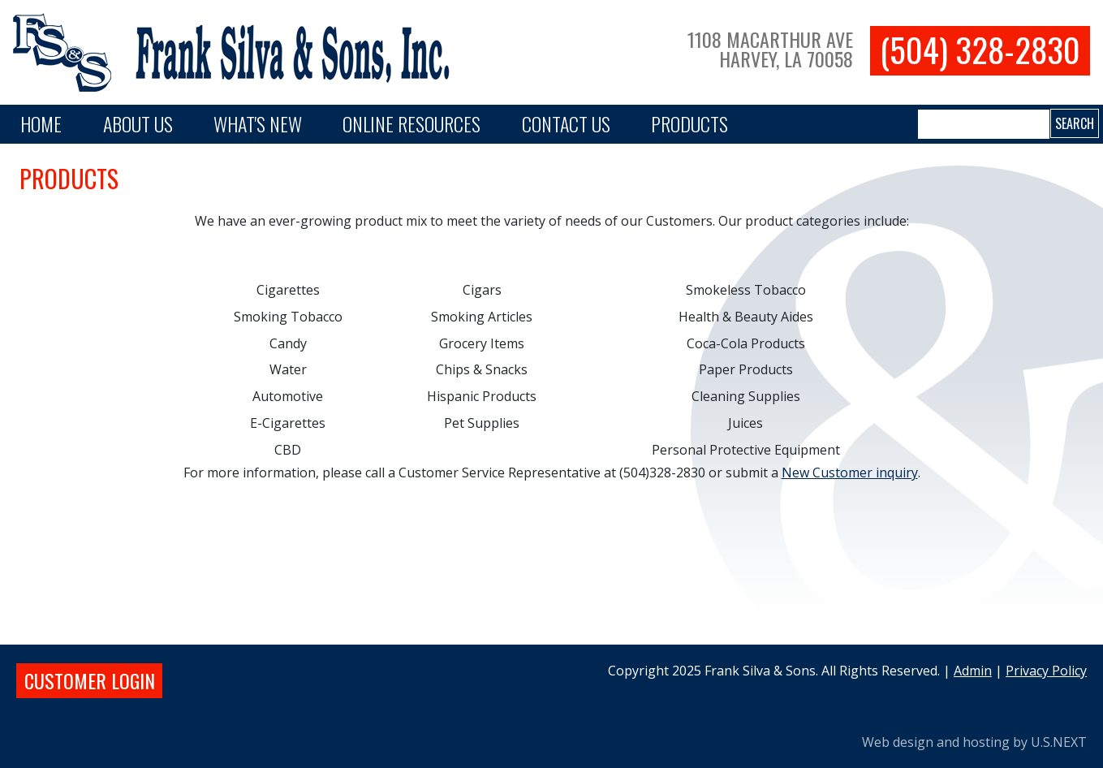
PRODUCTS (689, 123)
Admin (973, 671)
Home (41, 123)
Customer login (89, 680)
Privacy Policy (1046, 671)
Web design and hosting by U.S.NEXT (974, 742)
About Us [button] (138, 123)
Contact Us (566, 123)
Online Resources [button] (411, 123)
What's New (257, 123)
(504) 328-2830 (980, 50)
